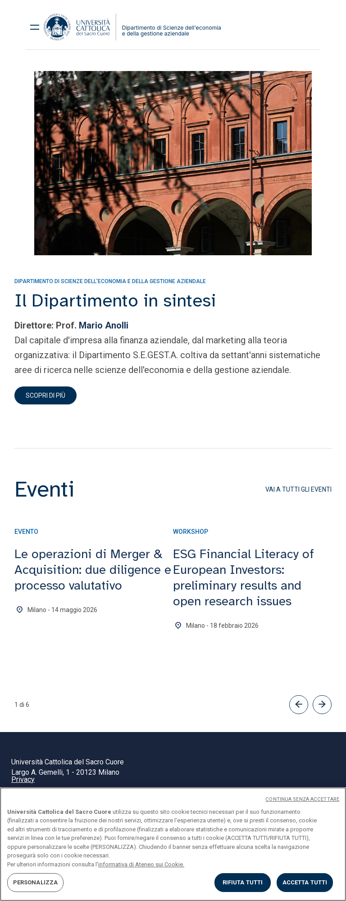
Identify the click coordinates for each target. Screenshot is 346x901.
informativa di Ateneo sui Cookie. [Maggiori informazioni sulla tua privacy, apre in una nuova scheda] (141, 864)
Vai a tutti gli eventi (298, 489)
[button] (298, 704)
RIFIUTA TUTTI (243, 882)
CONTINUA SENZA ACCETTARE (302, 799)
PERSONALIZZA (35, 882)
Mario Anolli (103, 325)
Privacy (23, 779)
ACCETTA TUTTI (305, 882)
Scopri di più (45, 395)
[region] (173, 844)
